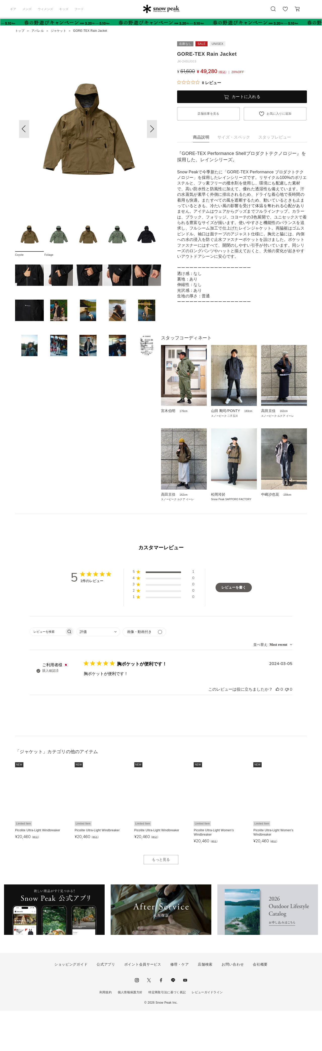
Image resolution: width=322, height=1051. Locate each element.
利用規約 (105, 1032)
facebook (161, 1020)
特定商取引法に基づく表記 (167, 1032)
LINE (173, 1020)
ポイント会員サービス (142, 1005)
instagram (137, 1020)
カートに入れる (246, 96)
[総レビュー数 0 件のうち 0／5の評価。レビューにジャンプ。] (199, 82)
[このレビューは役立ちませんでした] (287, 729)
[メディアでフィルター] (144, 672)
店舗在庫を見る (208, 113)
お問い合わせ (233, 1005)
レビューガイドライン (207, 1032)
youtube (185, 1020)
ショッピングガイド (71, 1005)
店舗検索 (205, 1005)
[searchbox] (47, 672)
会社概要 (260, 1005)
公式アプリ (106, 1005)
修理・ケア (179, 1005)
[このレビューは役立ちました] (277, 729)
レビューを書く (233, 627)
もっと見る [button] (161, 900)
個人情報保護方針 (130, 1032)
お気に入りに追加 (279, 113)
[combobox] (98, 672)
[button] (152, 129)
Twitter (149, 1020)
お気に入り (285, 11)
